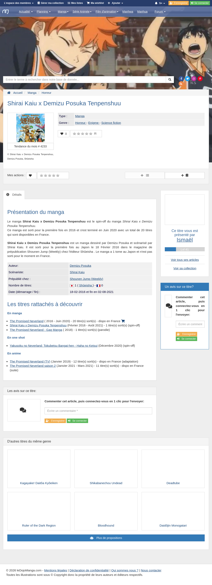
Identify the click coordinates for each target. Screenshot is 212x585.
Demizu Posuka (80, 265)
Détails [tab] (16, 194)
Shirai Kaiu (77, 272)
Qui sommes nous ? (124, 570)
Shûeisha (86, 285)
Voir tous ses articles (185, 259)
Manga (63, 11)
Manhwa (127, 11)
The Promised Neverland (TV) (30, 361)
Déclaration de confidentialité (89, 570)
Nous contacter (151, 570)
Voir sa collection (184, 268)
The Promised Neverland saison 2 (33, 365)
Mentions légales (55, 570)
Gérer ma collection (52, 3)
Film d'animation (107, 11)
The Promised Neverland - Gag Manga (36, 329)
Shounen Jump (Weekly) (86, 279)
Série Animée (82, 11)
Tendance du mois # (30, 146)
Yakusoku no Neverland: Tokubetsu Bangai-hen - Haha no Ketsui (53, 345)
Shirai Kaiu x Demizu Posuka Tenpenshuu (38, 325)
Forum (160, 11)
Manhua (142, 11)
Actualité (26, 11)
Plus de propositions (109, 538)
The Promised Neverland (27, 321)
